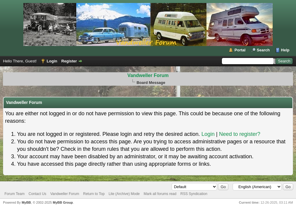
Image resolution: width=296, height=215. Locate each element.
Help (285, 50)
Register (69, 61)
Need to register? (239, 134)
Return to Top (94, 194)
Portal (239, 50)
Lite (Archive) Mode (124, 194)
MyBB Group (63, 202)
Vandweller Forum (148, 75)
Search (263, 50)
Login (52, 61)
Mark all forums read (160, 194)
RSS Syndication (193, 194)
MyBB (26, 202)
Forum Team (14, 194)
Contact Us (37, 194)
